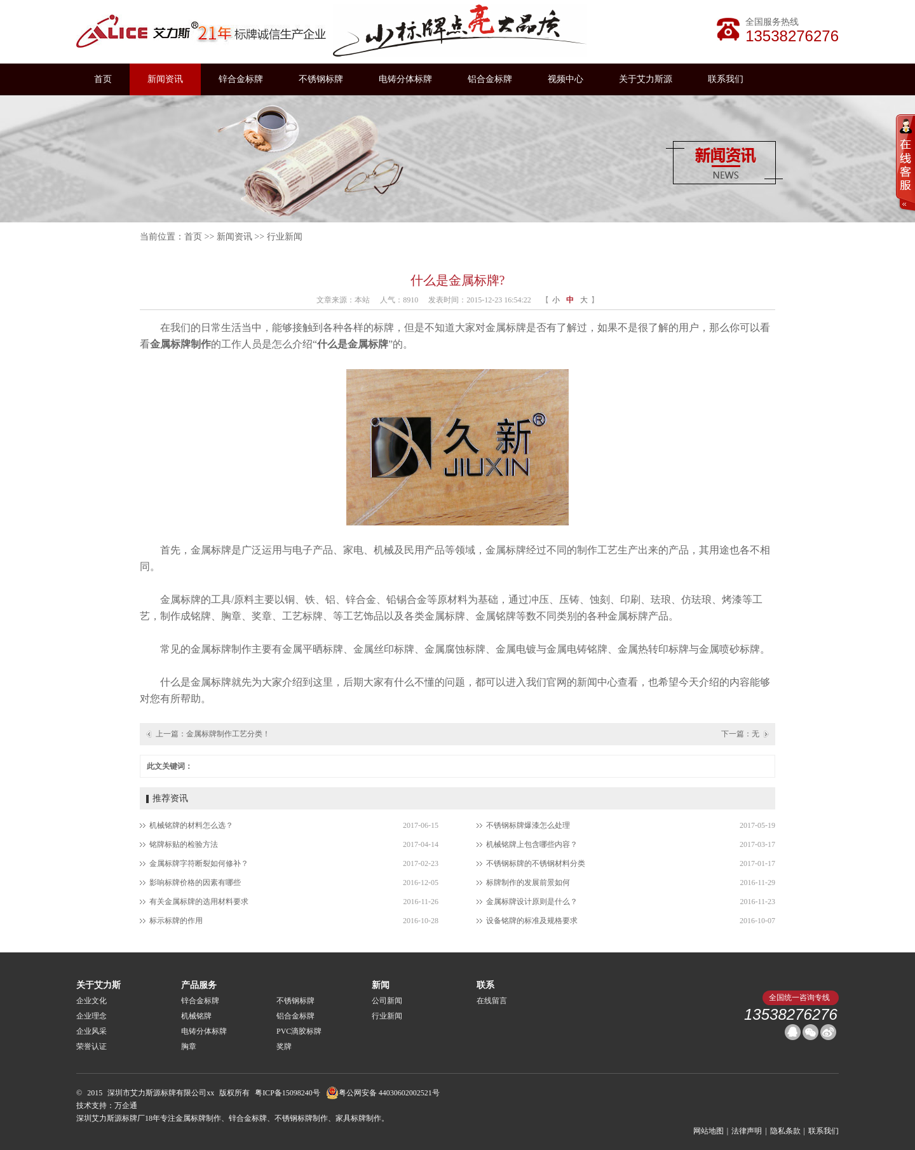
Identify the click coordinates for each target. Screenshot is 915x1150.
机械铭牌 (196, 1015)
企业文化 (91, 1000)
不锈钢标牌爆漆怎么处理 (528, 825)
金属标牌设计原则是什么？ (532, 901)
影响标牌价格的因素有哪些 (195, 882)
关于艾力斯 (98, 985)
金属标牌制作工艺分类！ (228, 733)
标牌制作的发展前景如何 (528, 882)
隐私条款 (785, 1130)
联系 (485, 985)
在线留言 (492, 1000)
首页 (103, 79)
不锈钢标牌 (321, 79)
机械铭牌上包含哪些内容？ (532, 844)
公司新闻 (387, 1000)
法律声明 (746, 1130)
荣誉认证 (91, 1046)
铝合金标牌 (490, 79)
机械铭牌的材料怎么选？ (191, 825)
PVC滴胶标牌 (299, 1031)
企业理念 (91, 1015)
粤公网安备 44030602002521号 (383, 1092)
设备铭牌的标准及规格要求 (532, 920)
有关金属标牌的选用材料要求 (198, 901)
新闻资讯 (165, 79)
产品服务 (199, 985)
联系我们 (725, 79)
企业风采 (91, 1031)
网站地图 (708, 1130)
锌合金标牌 (241, 79)
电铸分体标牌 (405, 79)
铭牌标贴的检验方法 (183, 844)
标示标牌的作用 (176, 920)
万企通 (125, 1105)
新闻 (381, 985)
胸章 (188, 1046)
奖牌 (284, 1046)
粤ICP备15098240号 (287, 1092)
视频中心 (565, 79)
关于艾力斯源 (645, 79)
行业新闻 (284, 236)
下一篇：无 (740, 733)
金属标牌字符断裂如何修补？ (198, 863)
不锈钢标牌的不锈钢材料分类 (535, 863)
